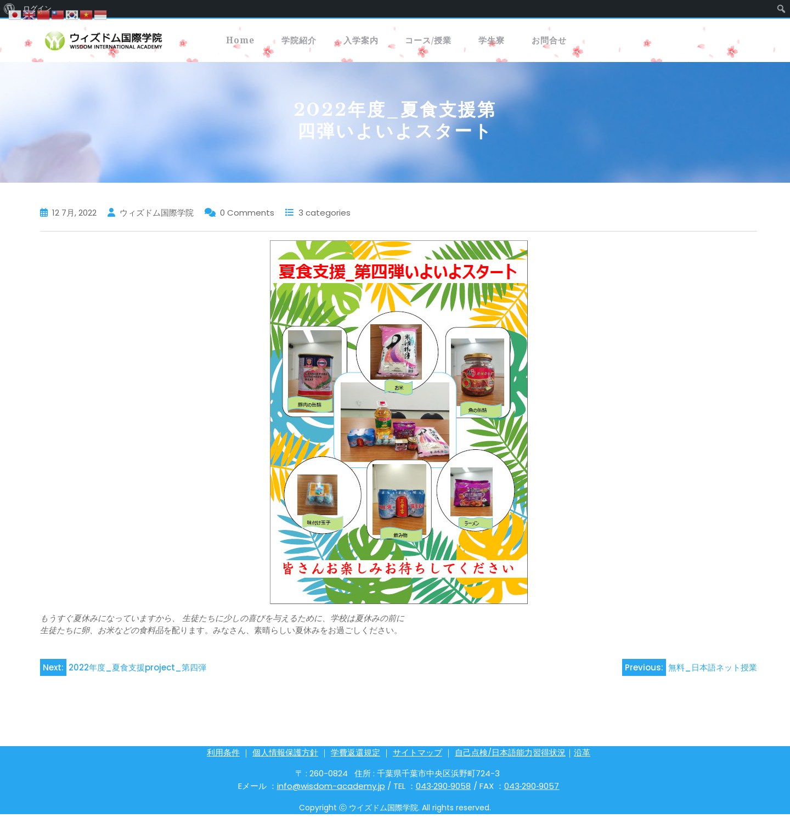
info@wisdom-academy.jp (331, 790)
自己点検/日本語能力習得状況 (510, 756)
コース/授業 (483, 42)
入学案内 (398, 42)
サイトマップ (417, 756)
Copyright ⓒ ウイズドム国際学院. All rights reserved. (395, 811)
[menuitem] (781, 9)
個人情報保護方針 (285, 756)
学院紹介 (321, 42)
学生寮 (563, 42)
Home (247, 42)
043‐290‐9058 (443, 790)
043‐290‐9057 (532, 790)
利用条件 (223, 756)
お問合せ (635, 42)
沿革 (582, 756)
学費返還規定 (355, 756)
